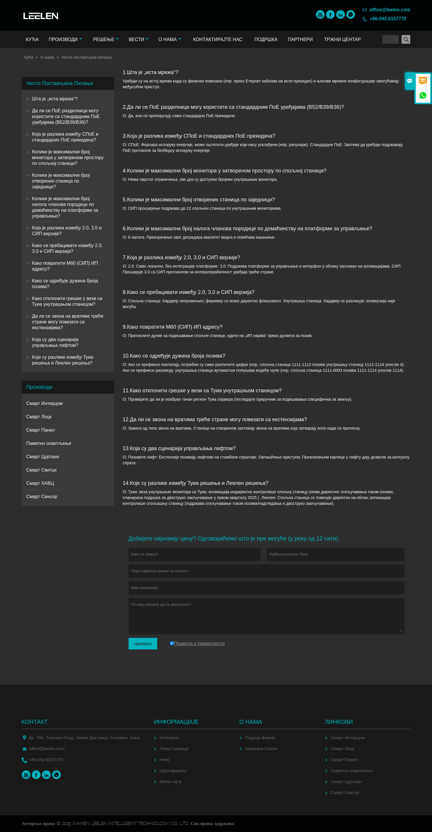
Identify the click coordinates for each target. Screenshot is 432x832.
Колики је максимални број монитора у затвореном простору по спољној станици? (68, 157)
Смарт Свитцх (41, 469)
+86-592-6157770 (387, 18)
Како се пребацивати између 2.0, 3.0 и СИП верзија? (67, 248)
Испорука (169, 737)
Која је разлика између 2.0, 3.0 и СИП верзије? (67, 230)
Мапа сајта (171, 781)
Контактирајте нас (217, 39)
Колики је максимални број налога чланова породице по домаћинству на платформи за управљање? (65, 207)
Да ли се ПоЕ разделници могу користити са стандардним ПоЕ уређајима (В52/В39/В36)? (66, 116)
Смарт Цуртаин (42, 456)
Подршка (266, 39)
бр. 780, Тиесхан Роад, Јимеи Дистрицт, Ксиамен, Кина (84, 737)
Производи (65, 39)
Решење (106, 39)
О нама (169, 39)
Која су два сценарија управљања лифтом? (55, 342)
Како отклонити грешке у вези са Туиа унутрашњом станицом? (67, 301)
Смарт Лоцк (39, 416)
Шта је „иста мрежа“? (55, 98)
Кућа (32, 39)
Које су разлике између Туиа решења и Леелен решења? (62, 360)
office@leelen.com (389, 9)
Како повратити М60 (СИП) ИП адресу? (65, 266)
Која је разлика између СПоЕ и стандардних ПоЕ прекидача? (65, 137)
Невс (164, 759)
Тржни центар (342, 39)
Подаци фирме (260, 737)
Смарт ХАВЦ (40, 483)
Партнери (300, 39)
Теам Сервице (174, 748)
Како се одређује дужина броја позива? (65, 283)
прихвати (142, 643)
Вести (139, 39)
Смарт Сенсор (41, 496)
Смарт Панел (40, 430)
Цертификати (173, 770)
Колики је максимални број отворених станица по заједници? (61, 181)
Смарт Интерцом (44, 403)
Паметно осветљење (48, 443)
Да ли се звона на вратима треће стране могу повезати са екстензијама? (68, 322)
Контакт (35, 722)
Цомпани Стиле (261, 748)
